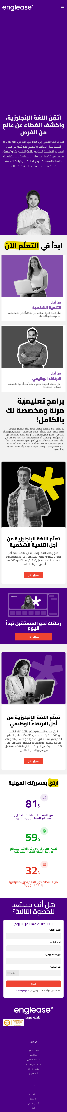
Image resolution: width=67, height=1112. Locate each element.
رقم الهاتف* (55, 967)
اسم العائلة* (55, 942)
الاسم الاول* (55, 930)
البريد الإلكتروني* (53, 955)
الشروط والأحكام (22, 990)
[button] (62, 6)
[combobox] (12, 973)
